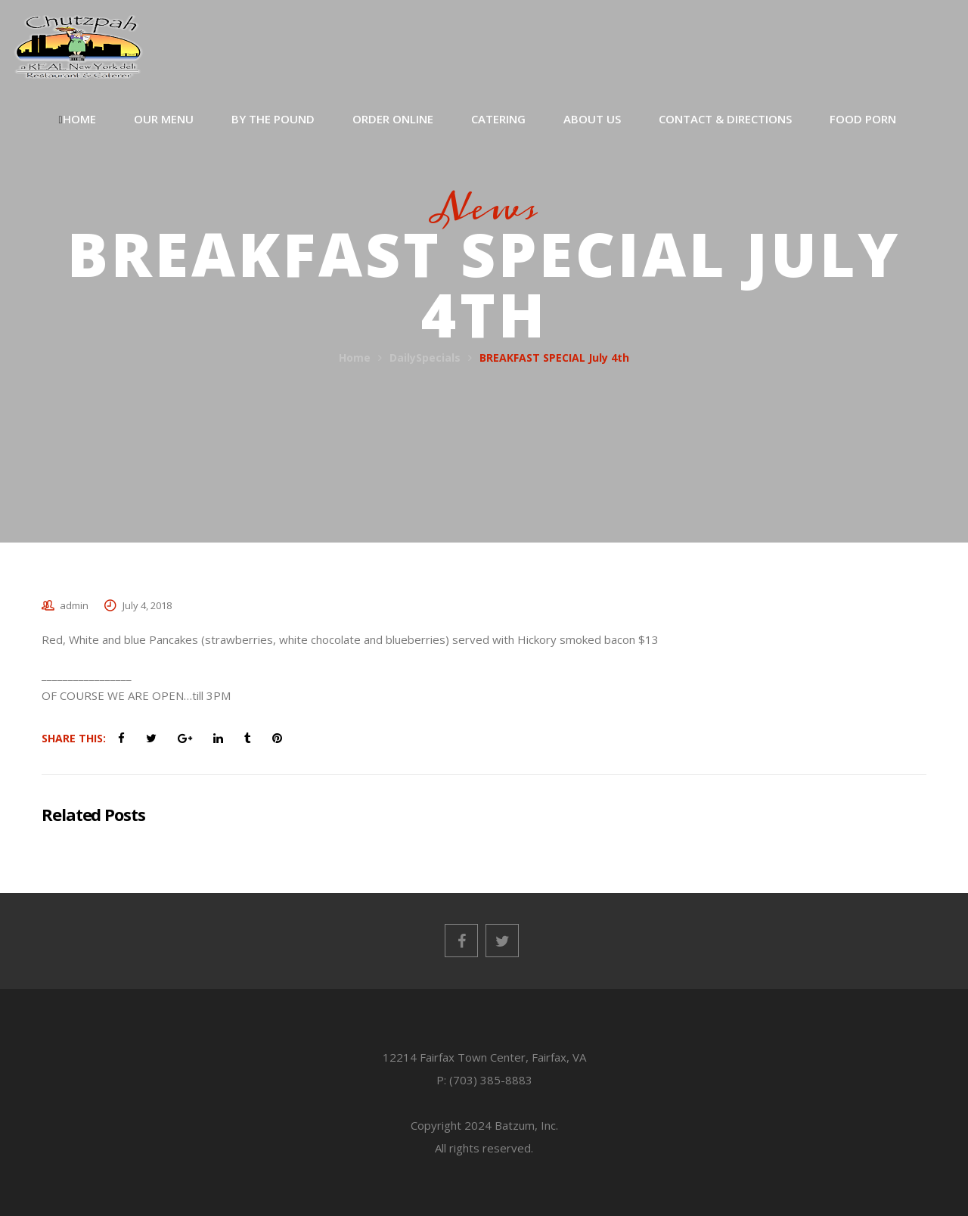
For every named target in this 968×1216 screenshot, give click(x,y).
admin (74, 605)
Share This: (74, 738)
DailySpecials (425, 357)
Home (355, 357)
